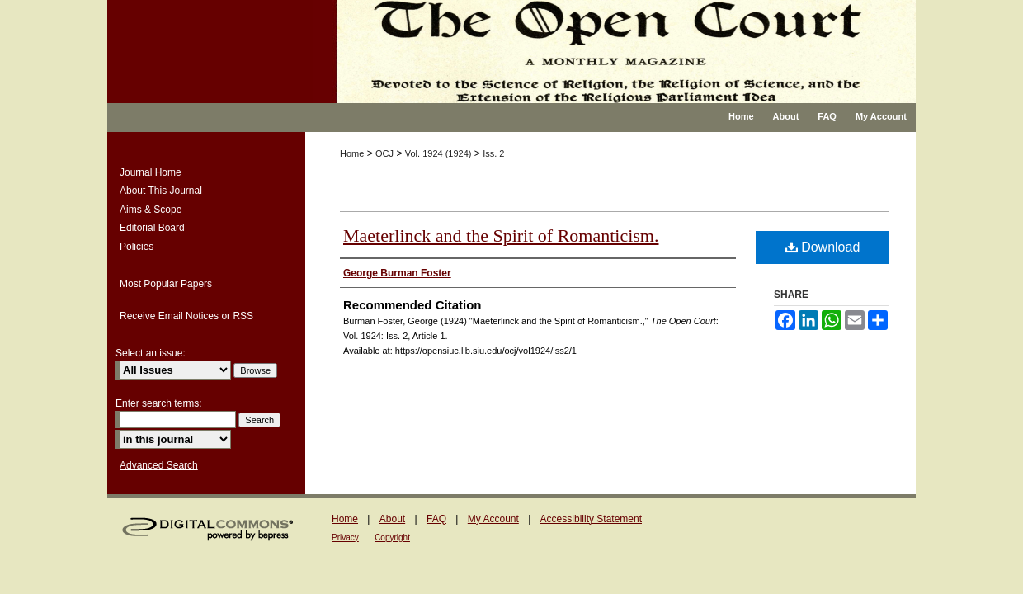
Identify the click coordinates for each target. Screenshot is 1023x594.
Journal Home (151, 172)
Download (822, 247)
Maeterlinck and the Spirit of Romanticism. (500, 235)
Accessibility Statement (591, 519)
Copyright (392, 537)
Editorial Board (152, 227)
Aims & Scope (151, 209)
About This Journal (161, 190)
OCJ (384, 153)
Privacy (345, 537)
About (392, 519)
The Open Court (614, 51)
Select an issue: (151, 353)
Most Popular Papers (166, 284)
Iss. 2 (493, 153)
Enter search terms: (159, 403)
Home (352, 153)
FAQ (436, 519)
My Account (493, 519)
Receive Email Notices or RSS (186, 316)
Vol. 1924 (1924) (438, 153)
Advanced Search (159, 465)
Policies (136, 246)
